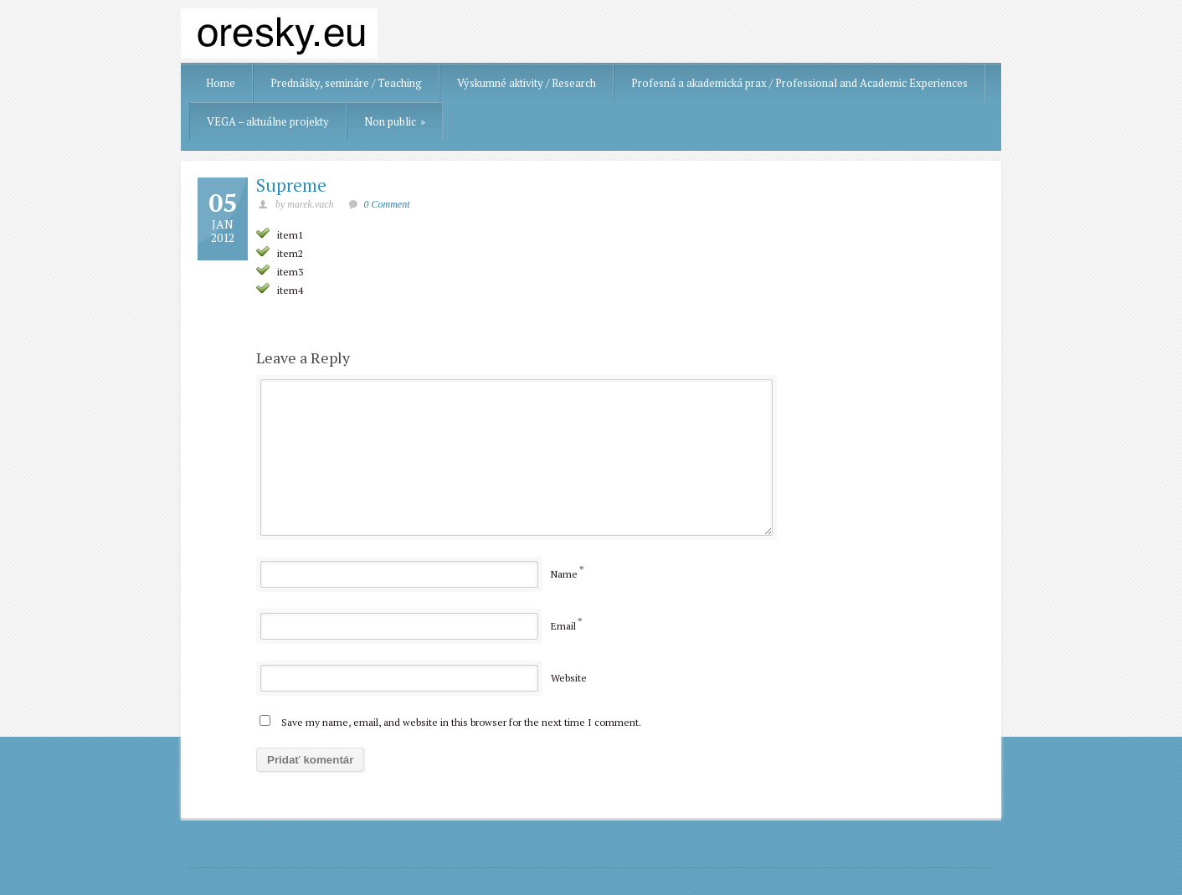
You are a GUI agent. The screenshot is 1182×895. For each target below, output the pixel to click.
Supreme (291, 185)
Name (564, 574)
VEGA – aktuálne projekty (268, 121)
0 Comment (387, 204)
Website (569, 677)
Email (563, 626)
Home (220, 82)
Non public (394, 121)
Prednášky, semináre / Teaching (346, 82)
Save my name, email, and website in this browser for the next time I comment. (461, 722)
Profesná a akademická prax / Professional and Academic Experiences (799, 82)
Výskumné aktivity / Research (526, 82)
